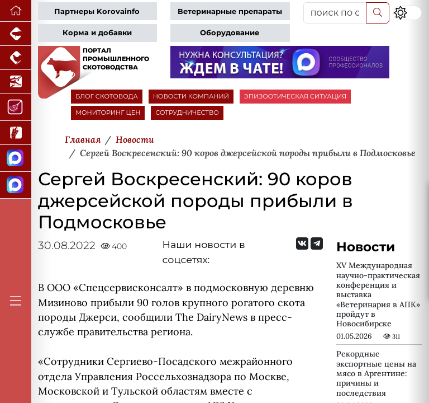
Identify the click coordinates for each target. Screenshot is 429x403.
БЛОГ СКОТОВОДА (106, 96)
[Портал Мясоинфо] (15, 107)
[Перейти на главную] (15, 11)
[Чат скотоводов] (15, 185)
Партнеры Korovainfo (97, 11)
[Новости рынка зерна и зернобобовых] (15, 133)
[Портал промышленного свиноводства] (15, 34)
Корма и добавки (97, 33)
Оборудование (229, 33)
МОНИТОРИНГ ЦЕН (107, 112)
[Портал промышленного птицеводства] (15, 58)
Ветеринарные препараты (230, 11)
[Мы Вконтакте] (302, 243)
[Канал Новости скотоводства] (15, 158)
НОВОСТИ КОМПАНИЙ (191, 96)
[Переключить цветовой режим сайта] (407, 13)
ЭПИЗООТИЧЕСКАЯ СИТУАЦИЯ (295, 96)
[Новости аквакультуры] (15, 82)
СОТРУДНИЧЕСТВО (187, 112)
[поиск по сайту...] (334, 13)
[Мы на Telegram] (317, 243)
